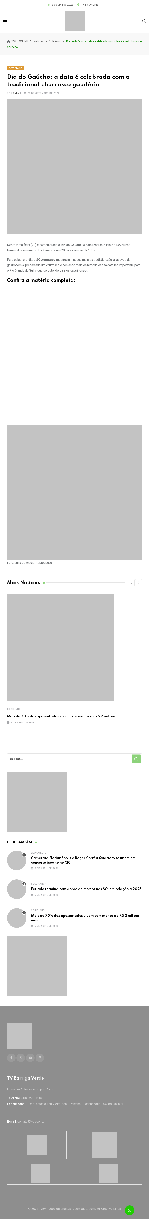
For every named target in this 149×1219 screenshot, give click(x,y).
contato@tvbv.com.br (31, 1117)
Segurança (39, 881)
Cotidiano (14, 707)
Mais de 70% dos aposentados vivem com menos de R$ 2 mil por (61, 714)
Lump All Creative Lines (105, 1204)
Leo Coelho (39, 850)
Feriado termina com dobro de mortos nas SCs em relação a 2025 (86, 887)
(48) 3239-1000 (32, 1093)
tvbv (16, 91)
